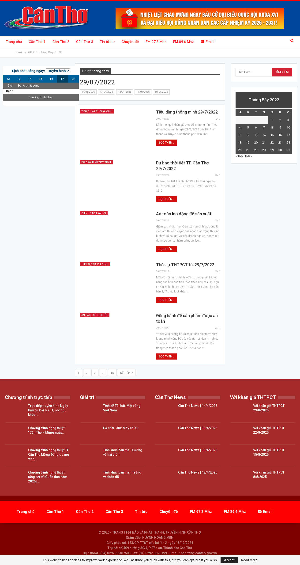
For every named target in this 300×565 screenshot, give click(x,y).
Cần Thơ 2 (60, 42)
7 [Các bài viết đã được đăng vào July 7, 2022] (264, 127)
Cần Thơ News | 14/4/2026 (197, 406)
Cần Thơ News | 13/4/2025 (197, 428)
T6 (51, 78)
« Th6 (239, 156)
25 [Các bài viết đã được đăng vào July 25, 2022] (239, 150)
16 (112, 373)
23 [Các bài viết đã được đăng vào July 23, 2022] (280, 142)
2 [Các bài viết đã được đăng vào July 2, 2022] (280, 120)
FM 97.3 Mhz (156, 42)
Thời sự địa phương (94, 264)
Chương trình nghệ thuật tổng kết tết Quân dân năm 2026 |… (47, 476)
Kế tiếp (126, 373)
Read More (249, 560)
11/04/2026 (143, 92)
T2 (8, 78)
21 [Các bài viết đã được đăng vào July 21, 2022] (264, 142)
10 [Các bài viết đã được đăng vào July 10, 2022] (288, 127)
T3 (19, 78)
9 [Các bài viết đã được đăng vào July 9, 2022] (280, 127)
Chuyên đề (130, 42)
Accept (229, 560)
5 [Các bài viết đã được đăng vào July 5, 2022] (248, 127)
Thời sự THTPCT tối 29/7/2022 (185, 264)
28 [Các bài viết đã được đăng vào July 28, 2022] (264, 150)
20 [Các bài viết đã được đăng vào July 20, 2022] (256, 142)
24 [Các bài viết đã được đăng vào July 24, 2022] (288, 142)
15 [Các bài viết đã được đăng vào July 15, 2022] (272, 135)
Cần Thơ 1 (37, 42)
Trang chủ (14, 42)
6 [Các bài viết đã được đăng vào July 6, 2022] (256, 127)
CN (73, 78)
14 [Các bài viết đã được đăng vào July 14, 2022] (264, 135)
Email (207, 41)
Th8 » (248, 156)
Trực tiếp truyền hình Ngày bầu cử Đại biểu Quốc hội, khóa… (48, 410)
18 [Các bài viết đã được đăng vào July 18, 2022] (239, 142)
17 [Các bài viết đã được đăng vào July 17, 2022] (288, 135)
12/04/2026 (124, 92)
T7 (62, 78)
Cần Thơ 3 (84, 42)
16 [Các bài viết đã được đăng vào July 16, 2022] (280, 135)
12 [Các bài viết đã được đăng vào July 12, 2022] (247, 135)
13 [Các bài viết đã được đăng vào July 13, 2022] (256, 135)
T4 (29, 78)
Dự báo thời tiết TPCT (96, 162)
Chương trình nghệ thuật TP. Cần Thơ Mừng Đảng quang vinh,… (49, 454)
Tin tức (105, 42)
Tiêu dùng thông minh (96, 111)
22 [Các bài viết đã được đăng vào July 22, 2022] (272, 142)
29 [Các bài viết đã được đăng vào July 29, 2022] (272, 150)
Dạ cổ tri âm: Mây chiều (120, 428)
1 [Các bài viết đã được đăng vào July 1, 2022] (272, 120)
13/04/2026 (106, 92)
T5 (40, 78)
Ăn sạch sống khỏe (94, 315)
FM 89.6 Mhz (183, 42)
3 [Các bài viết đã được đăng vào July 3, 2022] (288, 120)
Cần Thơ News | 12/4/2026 (197, 472)
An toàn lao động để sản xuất (183, 213)
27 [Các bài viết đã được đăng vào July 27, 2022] (256, 150)
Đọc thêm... (167, 142)
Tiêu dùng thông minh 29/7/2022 (187, 112)
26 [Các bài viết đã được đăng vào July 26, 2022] (247, 150)
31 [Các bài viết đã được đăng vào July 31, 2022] (288, 150)
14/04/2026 (88, 92)
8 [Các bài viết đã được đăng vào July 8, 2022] (272, 127)
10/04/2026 (161, 92)
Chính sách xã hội (93, 213)
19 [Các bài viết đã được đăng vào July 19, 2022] (247, 142)
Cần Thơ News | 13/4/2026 (197, 450)
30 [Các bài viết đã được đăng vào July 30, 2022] (280, 150)
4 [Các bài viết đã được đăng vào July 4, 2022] (239, 127)
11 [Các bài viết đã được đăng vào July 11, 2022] (239, 135)
